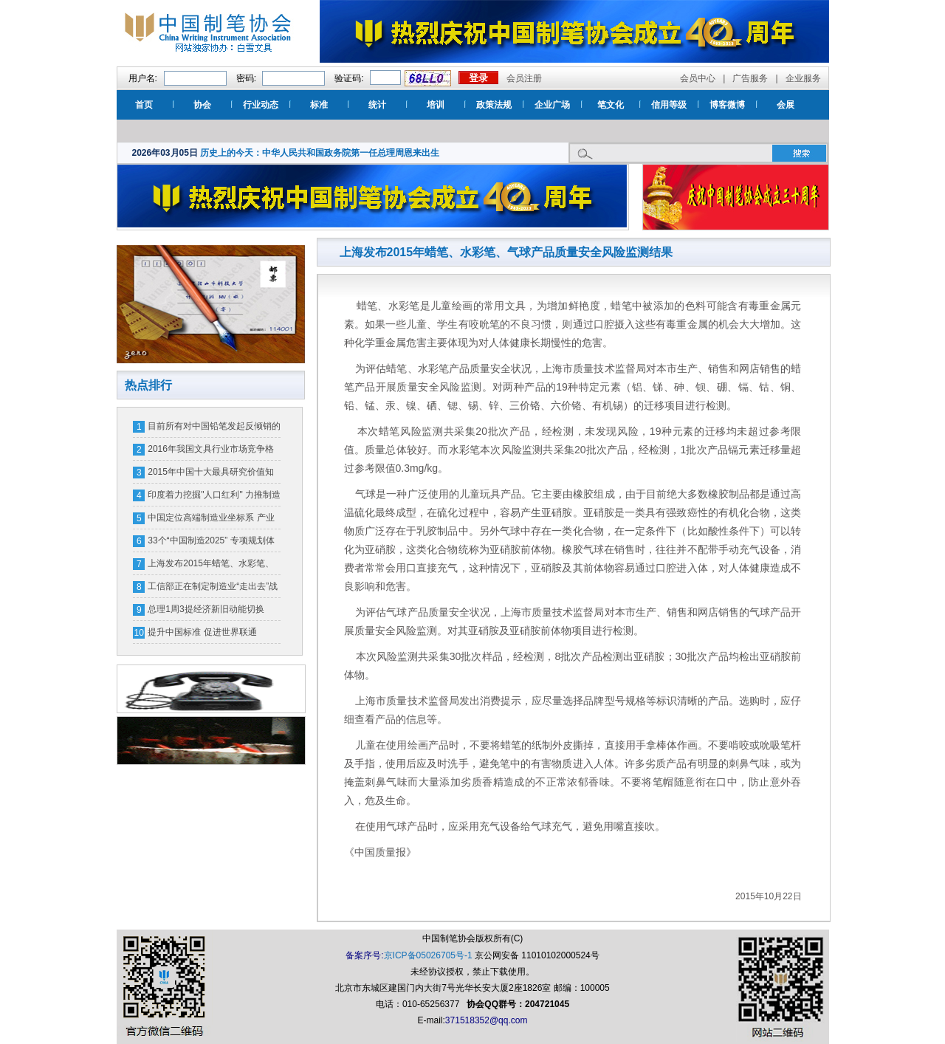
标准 (319, 105)
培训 (435, 105)
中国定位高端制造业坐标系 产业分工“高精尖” (211, 520)
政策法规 (494, 105)
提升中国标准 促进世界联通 (202, 632)
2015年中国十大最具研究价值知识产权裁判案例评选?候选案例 (211, 475)
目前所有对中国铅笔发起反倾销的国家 (214, 429)
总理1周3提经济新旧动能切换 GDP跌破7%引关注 (206, 612)
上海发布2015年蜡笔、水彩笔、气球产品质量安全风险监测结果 (211, 566)
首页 (144, 105)
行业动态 (260, 105)
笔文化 (610, 105)
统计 (377, 105)
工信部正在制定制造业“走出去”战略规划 (213, 589)
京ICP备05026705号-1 (428, 955)
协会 (202, 105)
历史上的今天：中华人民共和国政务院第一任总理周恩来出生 (319, 153)
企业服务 (803, 78)
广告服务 (750, 78)
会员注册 (524, 78)
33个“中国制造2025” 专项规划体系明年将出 (211, 543)
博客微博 (727, 105)
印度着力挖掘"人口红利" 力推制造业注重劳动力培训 (214, 498)
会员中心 (697, 78)
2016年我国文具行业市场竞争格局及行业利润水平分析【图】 (211, 452)
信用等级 (669, 105)
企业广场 (552, 105)
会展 (785, 105)
